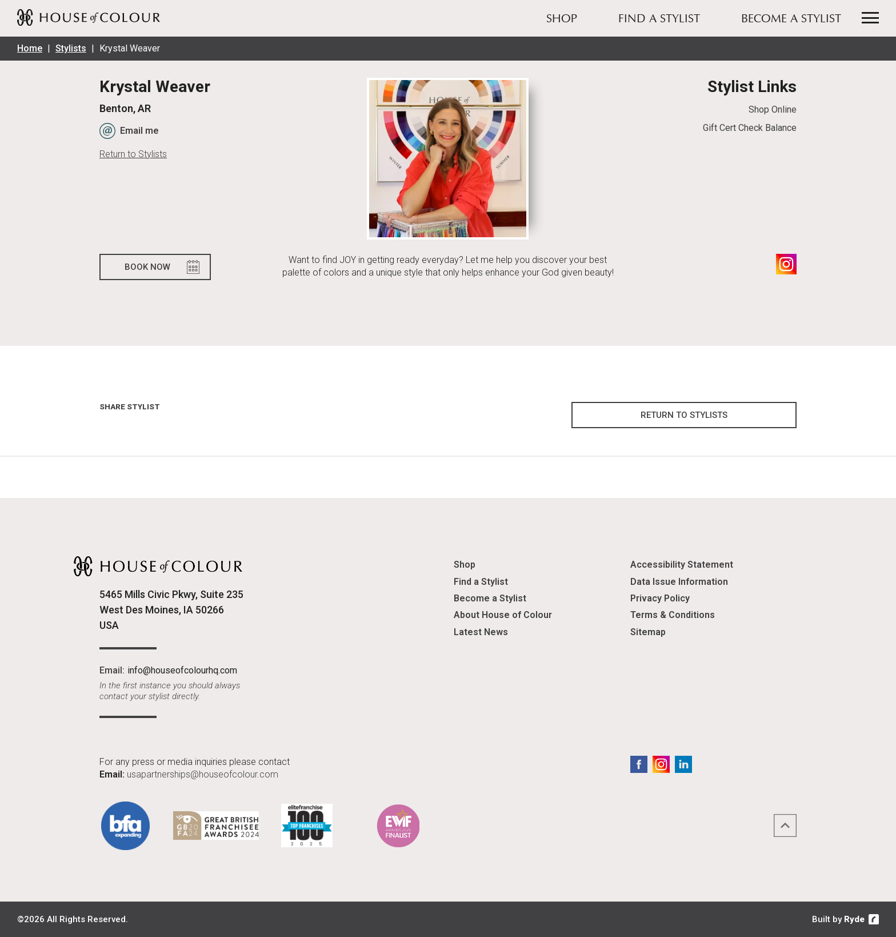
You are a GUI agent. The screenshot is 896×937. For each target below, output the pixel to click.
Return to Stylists (133, 154)
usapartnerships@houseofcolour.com (202, 774)
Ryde (854, 919)
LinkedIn (683, 764)
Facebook (638, 764)
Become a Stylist (791, 19)
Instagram (786, 264)
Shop (561, 19)
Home (29, 48)
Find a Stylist (659, 19)
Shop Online (773, 109)
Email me (139, 130)
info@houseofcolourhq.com (182, 670)
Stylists (70, 48)
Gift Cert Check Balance (750, 127)
